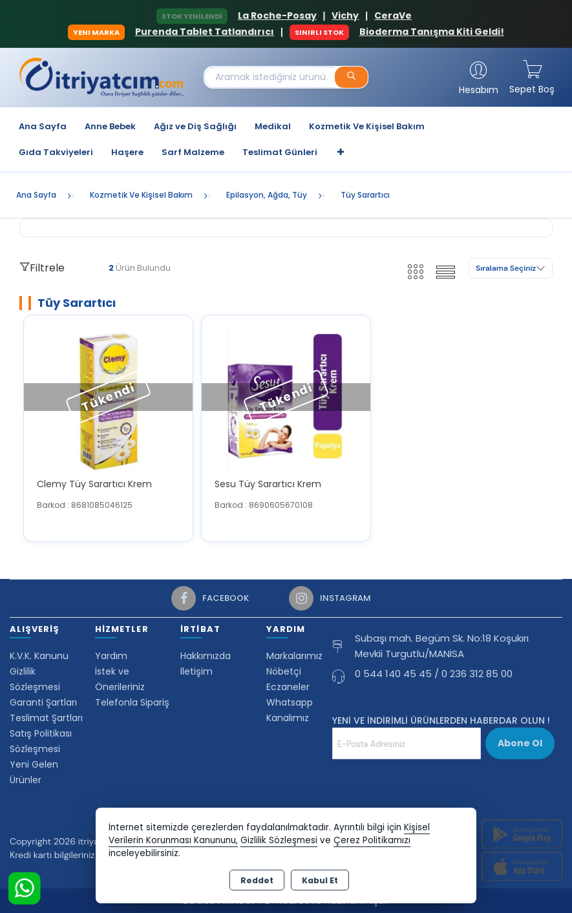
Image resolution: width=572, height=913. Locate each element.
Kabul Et (320, 880)
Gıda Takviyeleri (56, 152)
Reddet (256, 880)
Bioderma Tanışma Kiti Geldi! (431, 31)
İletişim (196, 671)
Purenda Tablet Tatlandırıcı (204, 31)
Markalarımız (294, 655)
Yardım (111, 655)
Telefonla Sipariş (132, 702)
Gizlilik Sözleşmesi (278, 840)
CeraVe (393, 15)
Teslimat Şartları (46, 717)
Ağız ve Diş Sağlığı (195, 126)
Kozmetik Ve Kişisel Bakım (367, 126)
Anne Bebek (110, 126)
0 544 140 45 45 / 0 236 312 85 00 (434, 673)
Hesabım (478, 89)
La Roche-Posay (277, 15)
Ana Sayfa (43, 126)
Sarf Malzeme (193, 152)
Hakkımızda (205, 655)
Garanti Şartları (43, 702)
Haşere (127, 152)
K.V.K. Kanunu (39, 655)
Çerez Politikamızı (372, 840)
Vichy (345, 15)
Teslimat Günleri (279, 152)
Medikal (273, 126)
